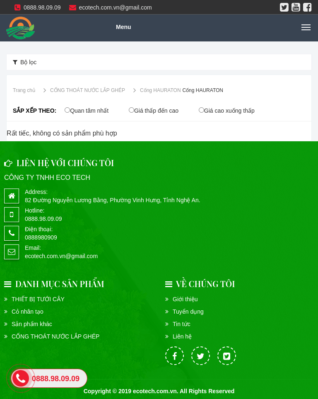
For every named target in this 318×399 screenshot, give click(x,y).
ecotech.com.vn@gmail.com (110, 7)
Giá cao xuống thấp (229, 110)
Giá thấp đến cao (156, 110)
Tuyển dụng (188, 311)
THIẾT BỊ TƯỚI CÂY (38, 299)
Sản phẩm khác (32, 324)
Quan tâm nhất (89, 110)
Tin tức (181, 324)
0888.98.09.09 (37, 7)
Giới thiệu (185, 299)
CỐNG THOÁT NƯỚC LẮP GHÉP (55, 336)
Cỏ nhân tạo (27, 311)
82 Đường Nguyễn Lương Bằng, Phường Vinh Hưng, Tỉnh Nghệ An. (112, 200)
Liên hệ (182, 336)
